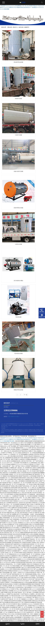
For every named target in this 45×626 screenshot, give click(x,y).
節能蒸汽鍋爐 (33, 49)
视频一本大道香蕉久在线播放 (33, 611)
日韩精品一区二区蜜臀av (20, 616)
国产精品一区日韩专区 (7, 616)
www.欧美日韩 (15, 609)
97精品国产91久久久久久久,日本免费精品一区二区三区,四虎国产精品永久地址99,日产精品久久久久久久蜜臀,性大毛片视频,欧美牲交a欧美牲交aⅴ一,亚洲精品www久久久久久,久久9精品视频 (22, 7)
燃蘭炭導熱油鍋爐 (33, 144)
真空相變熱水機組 (11, 120)
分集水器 (3, 183)
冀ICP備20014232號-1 (13, 170)
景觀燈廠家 (19, 185)
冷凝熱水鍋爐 (33, 96)
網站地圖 (3, 180)
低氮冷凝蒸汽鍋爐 (33, 73)
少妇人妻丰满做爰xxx (14, 606)
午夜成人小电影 (38, 606)
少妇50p (28, 612)
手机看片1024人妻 (34, 614)
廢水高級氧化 (25, 185)
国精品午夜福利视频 (26, 604)
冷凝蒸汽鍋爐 (11, 73)
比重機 (19, 183)
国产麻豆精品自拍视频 (11, 614)
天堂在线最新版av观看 (28, 617)
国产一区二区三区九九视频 (35, 607)
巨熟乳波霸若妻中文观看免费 (32, 602)
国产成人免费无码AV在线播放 (35, 616)
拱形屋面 (38, 183)
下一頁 (25, 148)
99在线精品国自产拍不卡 (21, 607)
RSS (7, 180)
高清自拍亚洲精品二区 (23, 614)
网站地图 (11, 195)
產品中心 (15, 27)
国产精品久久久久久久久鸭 (17, 602)
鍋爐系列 (26, 27)
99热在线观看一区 (6, 611)
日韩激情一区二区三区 (36, 612)
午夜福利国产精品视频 (34, 619)
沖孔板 (6, 185)
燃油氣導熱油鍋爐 (11, 49)
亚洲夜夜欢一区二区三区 (26, 606)
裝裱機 (30, 185)
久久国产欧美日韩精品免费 (19, 611)
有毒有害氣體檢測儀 (12, 185)
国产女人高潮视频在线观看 (26, 609)
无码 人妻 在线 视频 (37, 604)
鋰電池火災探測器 (10, 183)
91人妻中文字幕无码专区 (9, 619)
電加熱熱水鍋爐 (11, 144)
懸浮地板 (33, 183)
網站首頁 (9, 27)
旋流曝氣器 (34, 185)
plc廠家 (15, 183)
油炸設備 (21, 27)
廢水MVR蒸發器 (24, 183)
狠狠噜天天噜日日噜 (15, 604)
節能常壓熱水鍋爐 (11, 96)
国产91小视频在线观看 (19, 612)
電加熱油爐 (33, 120)
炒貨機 (38, 185)
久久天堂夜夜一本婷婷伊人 (15, 617)
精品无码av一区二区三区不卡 (15, 621)
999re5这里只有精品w (21, 619)
